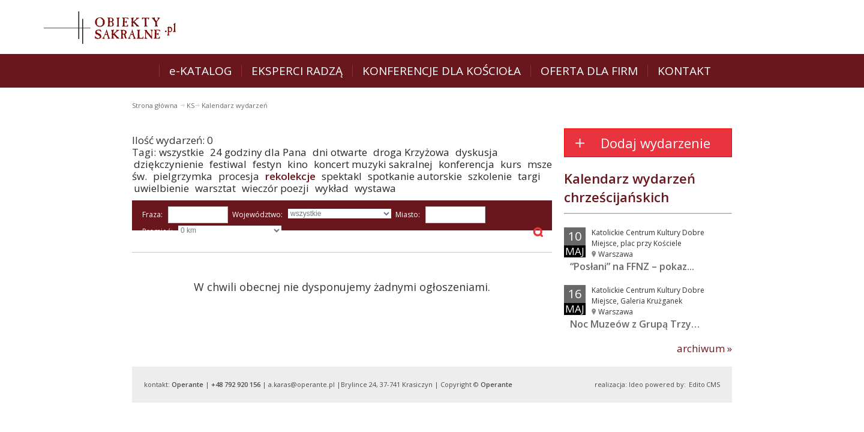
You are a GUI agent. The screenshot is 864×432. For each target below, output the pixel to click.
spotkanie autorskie (415, 176)
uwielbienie (161, 188)
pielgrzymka (182, 176)
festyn (267, 164)
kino (297, 164)
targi (529, 176)
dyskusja (476, 152)
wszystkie (181, 152)
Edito (697, 384)
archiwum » (704, 349)
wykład (332, 188)
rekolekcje (290, 176)
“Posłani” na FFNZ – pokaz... (632, 266)
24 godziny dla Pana (258, 152)
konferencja (466, 164)
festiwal (228, 164)
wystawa (375, 188)
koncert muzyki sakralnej (373, 164)
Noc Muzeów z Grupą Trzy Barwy (646, 324)
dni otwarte (340, 152)
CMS (713, 384)
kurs (510, 164)
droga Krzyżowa (411, 152)
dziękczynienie (168, 164)
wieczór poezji (275, 188)
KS (190, 105)
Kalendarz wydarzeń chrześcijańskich (629, 187)
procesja (238, 176)
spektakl (342, 176)
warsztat (215, 188)
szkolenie (490, 176)
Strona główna (155, 105)
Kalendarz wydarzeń (235, 105)
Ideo (636, 384)
